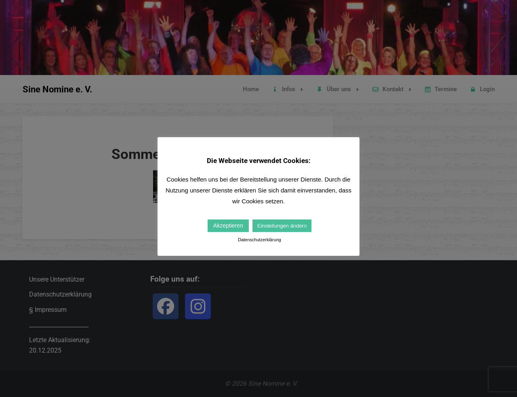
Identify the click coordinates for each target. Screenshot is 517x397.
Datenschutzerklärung (259, 239)
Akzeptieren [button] (228, 225)
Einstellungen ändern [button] (282, 226)
